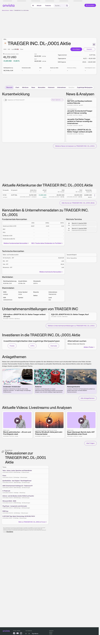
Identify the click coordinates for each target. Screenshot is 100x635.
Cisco (4, 475)
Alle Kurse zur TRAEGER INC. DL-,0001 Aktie (78, 203)
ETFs (32, 346)
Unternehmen (61, 87)
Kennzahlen (41, 87)
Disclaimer (9, 532)
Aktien (11, 10)
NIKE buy (5, 511)
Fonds (12, 346)
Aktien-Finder (89, 347)
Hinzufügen (76, 49)
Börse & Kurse (5, 10)
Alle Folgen (90, 443)
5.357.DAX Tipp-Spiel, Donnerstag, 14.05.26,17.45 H (18, 516)
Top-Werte (35, 633)
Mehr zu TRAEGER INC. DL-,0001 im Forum (32, 522)
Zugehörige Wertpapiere (84, 87)
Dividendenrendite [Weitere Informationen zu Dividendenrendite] (26, 67)
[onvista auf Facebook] (14, 633)
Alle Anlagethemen (87, 398)
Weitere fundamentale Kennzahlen (16, 243)
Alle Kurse (25, 87)
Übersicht (9, 87)
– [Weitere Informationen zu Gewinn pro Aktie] (50, 70)
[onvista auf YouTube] (18, 633)
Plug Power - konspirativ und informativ (14, 506)
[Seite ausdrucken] (94, 44)
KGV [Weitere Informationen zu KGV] (40, 67)
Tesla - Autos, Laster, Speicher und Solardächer (17, 470)
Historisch (51, 87)
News (33, 87)
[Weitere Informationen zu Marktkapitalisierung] (8, 70)
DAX (26, 633)
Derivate (54, 346)
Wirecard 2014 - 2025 (9, 501)
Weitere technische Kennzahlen (51, 272)
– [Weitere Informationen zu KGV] (39, 70)
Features (48, 5)
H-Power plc (6, 491)
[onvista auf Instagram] (21, 633)
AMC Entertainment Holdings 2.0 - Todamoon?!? (17, 486)
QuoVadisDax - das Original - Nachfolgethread (16, 481)
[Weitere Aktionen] (94, 195)
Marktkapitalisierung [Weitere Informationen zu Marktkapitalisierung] (8, 67)
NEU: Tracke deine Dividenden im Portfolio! (47, 243)
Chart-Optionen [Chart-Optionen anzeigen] (57, 99)
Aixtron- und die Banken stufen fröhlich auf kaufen (18, 496)
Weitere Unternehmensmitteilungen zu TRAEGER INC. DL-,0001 (71, 326)
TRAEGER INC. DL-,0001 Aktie (21, 10)
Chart (17, 87)
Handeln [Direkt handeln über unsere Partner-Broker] (89, 49)
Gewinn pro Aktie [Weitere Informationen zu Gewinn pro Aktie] (54, 67)
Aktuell (39, 5)
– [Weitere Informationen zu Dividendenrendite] (22, 70)
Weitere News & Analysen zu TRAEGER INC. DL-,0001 (74, 146)
